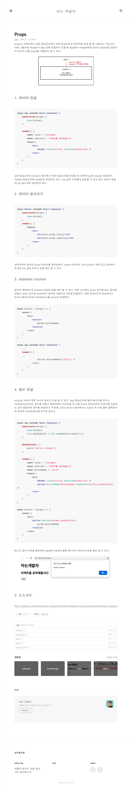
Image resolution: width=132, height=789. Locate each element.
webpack (19, 630)
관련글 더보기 (112, 657)
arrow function (21, 647)
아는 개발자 (25, 701)
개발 (17, 625)
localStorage (20, 634)
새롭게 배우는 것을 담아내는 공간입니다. (35, 705)
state (17, 639)
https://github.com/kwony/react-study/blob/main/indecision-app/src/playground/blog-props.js (66, 606)
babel (18, 643)
